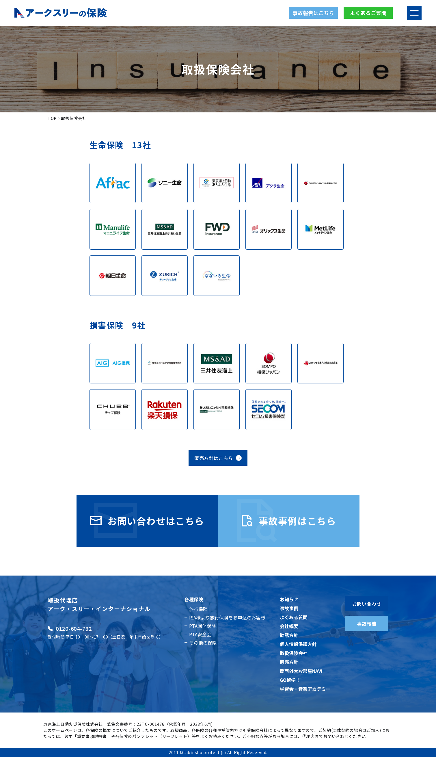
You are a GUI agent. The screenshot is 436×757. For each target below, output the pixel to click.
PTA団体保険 (202, 625)
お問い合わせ (366, 603)
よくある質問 (294, 617)
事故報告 (366, 623)
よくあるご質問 (368, 12)
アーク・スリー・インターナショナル (99, 608)
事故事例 (289, 608)
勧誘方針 (289, 635)
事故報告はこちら (313, 12)
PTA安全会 (200, 634)
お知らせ (289, 599)
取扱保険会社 (294, 653)
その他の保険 (203, 642)
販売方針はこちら (218, 457)
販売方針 (289, 661)
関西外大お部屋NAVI (301, 670)
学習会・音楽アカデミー (305, 688)
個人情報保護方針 (298, 644)
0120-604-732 (70, 628)
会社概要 (289, 626)
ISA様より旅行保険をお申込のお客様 (227, 617)
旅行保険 (198, 609)
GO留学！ (290, 679)
